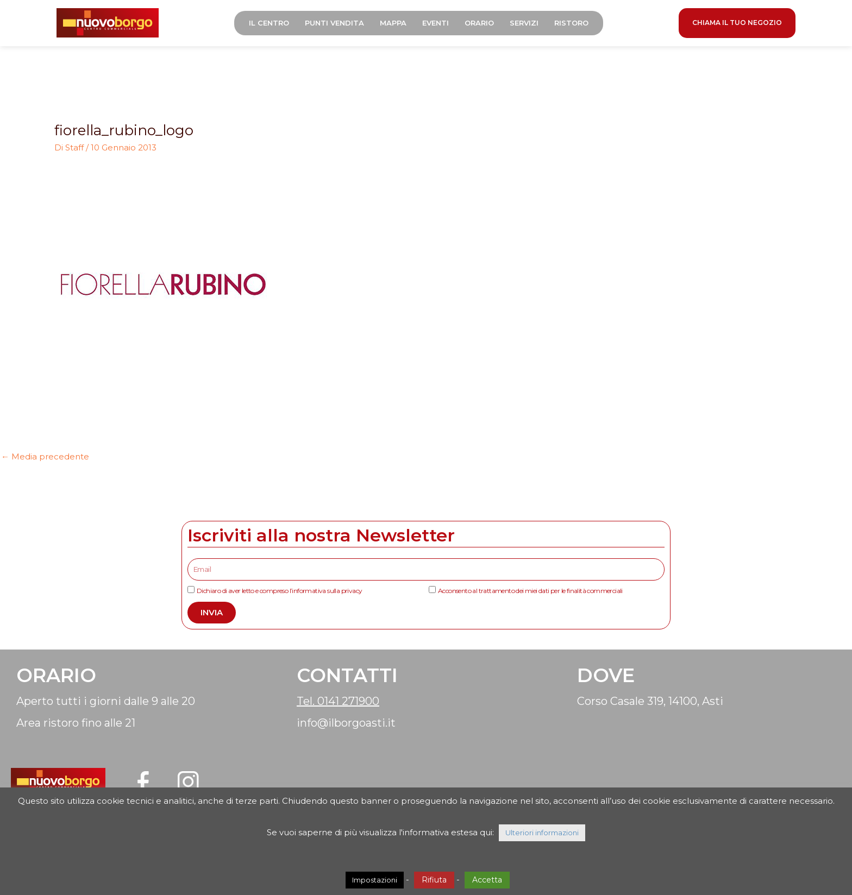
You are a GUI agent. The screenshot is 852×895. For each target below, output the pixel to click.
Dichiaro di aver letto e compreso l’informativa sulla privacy (279, 593)
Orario (483, 24)
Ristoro (576, 24)
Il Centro (273, 24)
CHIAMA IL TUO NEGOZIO (737, 24)
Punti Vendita (338, 24)
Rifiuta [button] (434, 880)
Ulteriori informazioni (542, 832)
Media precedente (45, 459)
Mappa (397, 24)
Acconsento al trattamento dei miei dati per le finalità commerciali (530, 593)
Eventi (440, 24)
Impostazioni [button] (374, 879)
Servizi (528, 24)
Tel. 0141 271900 (338, 703)
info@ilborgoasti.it (346, 725)
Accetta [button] (487, 880)
